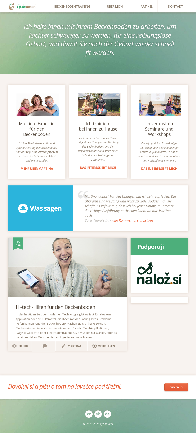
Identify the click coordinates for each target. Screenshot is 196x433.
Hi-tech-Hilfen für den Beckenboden (55, 306)
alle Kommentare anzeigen (132, 220)
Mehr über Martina (37, 169)
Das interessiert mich (98, 168)
